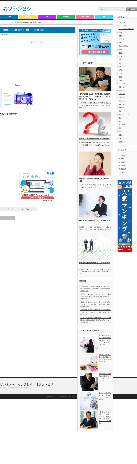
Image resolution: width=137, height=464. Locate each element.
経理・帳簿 (85, 17)
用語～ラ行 (122, 100)
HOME (9, 17)
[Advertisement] (38, 63)
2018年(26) (122, 165)
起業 (120, 138)
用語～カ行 (122, 87)
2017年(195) (122, 169)
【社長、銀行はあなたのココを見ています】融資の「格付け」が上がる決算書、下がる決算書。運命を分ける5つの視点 (95, 304)
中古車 (120, 35)
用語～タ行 (122, 94)
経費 (104, 17)
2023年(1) (122, 158)
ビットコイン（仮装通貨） (126, 29)
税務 (120, 111)
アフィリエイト (123, 22)
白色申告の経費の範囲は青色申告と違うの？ (94, 139)
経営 (120, 121)
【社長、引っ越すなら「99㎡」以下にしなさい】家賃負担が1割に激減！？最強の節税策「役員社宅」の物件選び (95, 296)
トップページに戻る (8, 218)
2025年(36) (122, 155)
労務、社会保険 (123, 46)
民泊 (120, 59)
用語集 (120, 80)
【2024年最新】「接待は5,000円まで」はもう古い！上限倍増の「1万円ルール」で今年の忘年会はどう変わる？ (95, 288)
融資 (120, 131)
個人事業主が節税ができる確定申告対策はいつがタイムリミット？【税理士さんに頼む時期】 (105, 340)
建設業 (120, 49)
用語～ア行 (122, 83)
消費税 (120, 76)
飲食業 (120, 141)
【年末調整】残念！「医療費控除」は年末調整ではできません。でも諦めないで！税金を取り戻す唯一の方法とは (94, 96)
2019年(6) (122, 162)
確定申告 (121, 104)
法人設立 (66, 17)
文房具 (120, 53)
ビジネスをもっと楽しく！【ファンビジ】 (28, 449)
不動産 (120, 32)
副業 (120, 42)
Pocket (17, 85)
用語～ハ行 (122, 97)
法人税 (120, 70)
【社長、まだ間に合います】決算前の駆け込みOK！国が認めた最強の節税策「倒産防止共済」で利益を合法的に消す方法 (95, 320)
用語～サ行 (122, 90)
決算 (120, 63)
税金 (47, 17)
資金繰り (121, 135)
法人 (120, 66)
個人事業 (28, 17)
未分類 (120, 56)
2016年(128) (122, 172)
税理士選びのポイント (125, 114)
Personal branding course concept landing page (17, 209)
